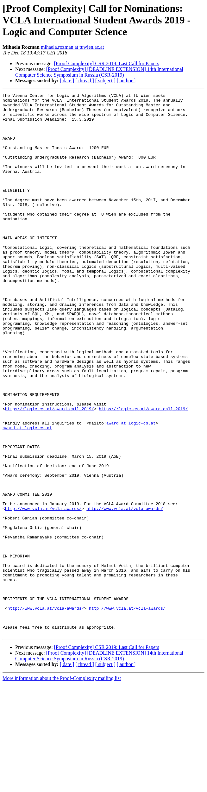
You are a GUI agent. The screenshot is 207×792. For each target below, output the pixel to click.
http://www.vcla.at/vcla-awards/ (43, 592)
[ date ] (67, 80)
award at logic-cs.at (131, 489)
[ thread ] (84, 80)
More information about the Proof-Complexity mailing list (62, 786)
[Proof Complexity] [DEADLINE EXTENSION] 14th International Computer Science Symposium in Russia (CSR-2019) (99, 72)
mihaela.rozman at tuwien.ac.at (72, 47)
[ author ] (126, 80)
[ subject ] (105, 80)
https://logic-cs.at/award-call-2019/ (49, 472)
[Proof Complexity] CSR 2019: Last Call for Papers (106, 63)
